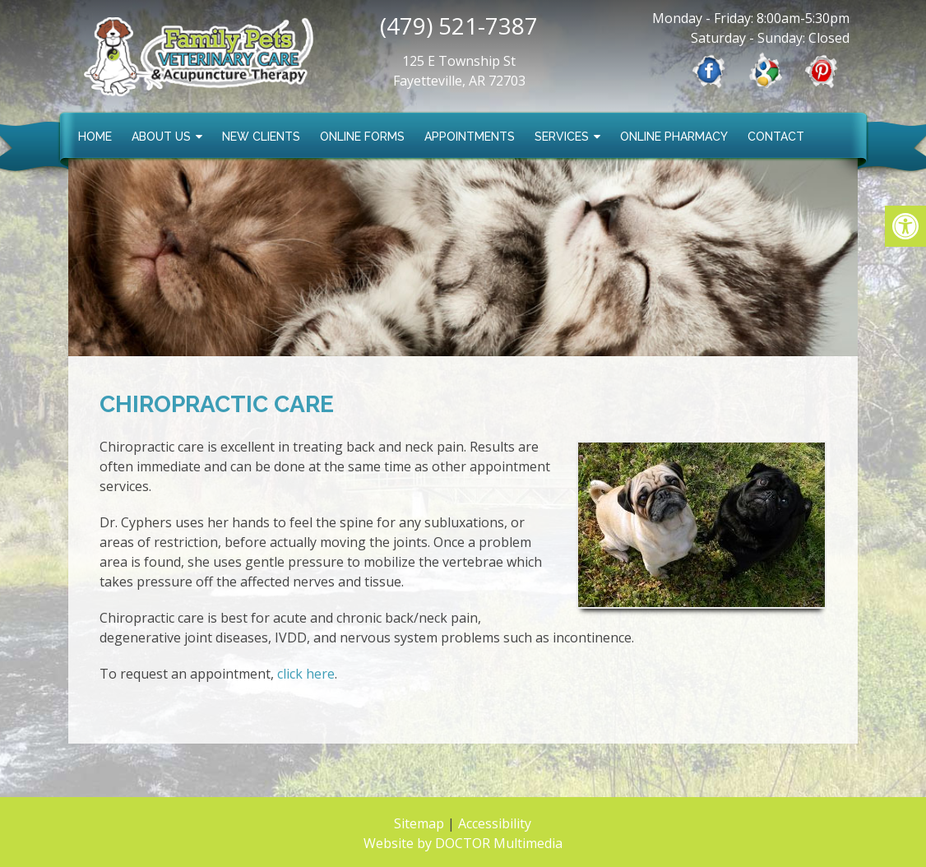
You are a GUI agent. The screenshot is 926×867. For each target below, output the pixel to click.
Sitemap (419, 823)
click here (306, 674)
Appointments (469, 136)
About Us (161, 136)
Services (562, 136)
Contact (776, 136)
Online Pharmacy (674, 136)
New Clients (261, 136)
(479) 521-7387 (459, 25)
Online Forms (362, 136)
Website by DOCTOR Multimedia (463, 843)
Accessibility (494, 823)
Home (95, 136)
